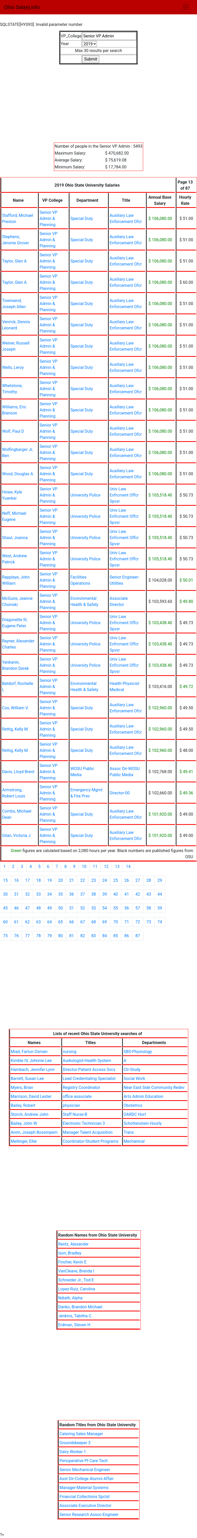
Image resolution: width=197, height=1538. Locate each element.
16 (16, 880)
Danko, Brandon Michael (80, 1306)
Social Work (134, 1078)
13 (117, 866)
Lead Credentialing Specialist (89, 1078)
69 (104, 921)
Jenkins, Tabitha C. (75, 1315)
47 (27, 908)
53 (93, 908)
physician (71, 1105)
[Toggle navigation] (186, 7)
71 (126, 921)
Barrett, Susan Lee (27, 1078)
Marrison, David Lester (31, 1096)
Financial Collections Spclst (85, 1496)
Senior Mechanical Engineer (85, 1469)
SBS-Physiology (138, 1051)
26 (126, 880)
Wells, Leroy (13, 367)
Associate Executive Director (86, 1505)
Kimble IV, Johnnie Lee (31, 1060)
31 (16, 894)
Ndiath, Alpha (70, 1298)
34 (49, 894)
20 (60, 880)
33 (38, 894)
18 (38, 880)
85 (115, 935)
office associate (77, 1096)
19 (49, 880)
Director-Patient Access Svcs (89, 1069)
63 (38, 921)
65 (60, 921)
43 (148, 894)
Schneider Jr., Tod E (76, 1280)
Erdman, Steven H (74, 1324)
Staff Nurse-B (75, 1114)
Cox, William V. (15, 707)
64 (49, 921)
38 (93, 894)
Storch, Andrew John (29, 1114)
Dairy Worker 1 (73, 1451)
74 (159, 921)
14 (128, 866)
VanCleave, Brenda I (76, 1271)
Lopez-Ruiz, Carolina (76, 1289)
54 (104, 908)
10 (84, 866)
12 (106, 866)
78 (38, 935)
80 (60, 935)
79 (49, 935)
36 (71, 894)
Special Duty (81, 218)
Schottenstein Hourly (143, 1123)
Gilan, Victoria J (16, 835)
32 (27, 894)
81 (71, 935)
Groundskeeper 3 (75, 1442)
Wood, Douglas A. (18, 473)
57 (137, 908)
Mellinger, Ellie (24, 1141)
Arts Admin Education (143, 1096)
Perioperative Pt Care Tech (84, 1460)
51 (71, 908)
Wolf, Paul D (13, 431)
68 (93, 921)
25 (115, 880)
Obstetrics (133, 1105)
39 (104, 894)
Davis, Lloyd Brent (18, 771)
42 (137, 894)
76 (16, 935)
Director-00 (120, 793)
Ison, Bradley (69, 1253)
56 (126, 908)
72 (137, 921)
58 (148, 908)
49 (49, 908)
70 (115, 921)
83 (93, 935)
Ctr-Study (132, 1069)
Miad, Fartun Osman (29, 1051)
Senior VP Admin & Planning (48, 218)
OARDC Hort (135, 1114)
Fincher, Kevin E (72, 1262)
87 (137, 935)
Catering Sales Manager (81, 1433)
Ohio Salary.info (22, 7)
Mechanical (134, 1141)
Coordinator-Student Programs (91, 1141)
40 (115, 894)
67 (82, 921)
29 (159, 880)
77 (27, 935)
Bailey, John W (24, 1123)
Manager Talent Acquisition (88, 1132)
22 (82, 880)
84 (104, 935)
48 (38, 908)
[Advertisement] (98, 100)
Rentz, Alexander (73, 1244)
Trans (129, 1132)
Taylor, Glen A (14, 261)
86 (126, 935)
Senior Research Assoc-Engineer (89, 1514)
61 (16, 921)
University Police (85, 495)
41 (126, 894)
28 (148, 880)
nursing (69, 1051)
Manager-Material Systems (84, 1487)
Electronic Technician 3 (84, 1123)
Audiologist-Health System (87, 1060)
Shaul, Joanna (15, 537)
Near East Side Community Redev (154, 1087)
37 (82, 894)
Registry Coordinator (81, 1087)
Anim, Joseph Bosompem (34, 1132)
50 (60, 908)
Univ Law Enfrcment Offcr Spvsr (124, 495)
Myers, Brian (22, 1087)
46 (16, 908)
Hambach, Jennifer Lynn (33, 1069)
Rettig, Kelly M (15, 729)
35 (60, 894)
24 (104, 880)
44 (159, 894)
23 (93, 880)
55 (115, 908)
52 (82, 908)
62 (27, 921)
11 (95, 866)
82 (82, 935)
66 (71, 921)
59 (159, 908)
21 (71, 880)
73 (148, 921)
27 (137, 880)
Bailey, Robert (23, 1105)
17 (27, 880)
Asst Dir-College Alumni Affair (87, 1478)
